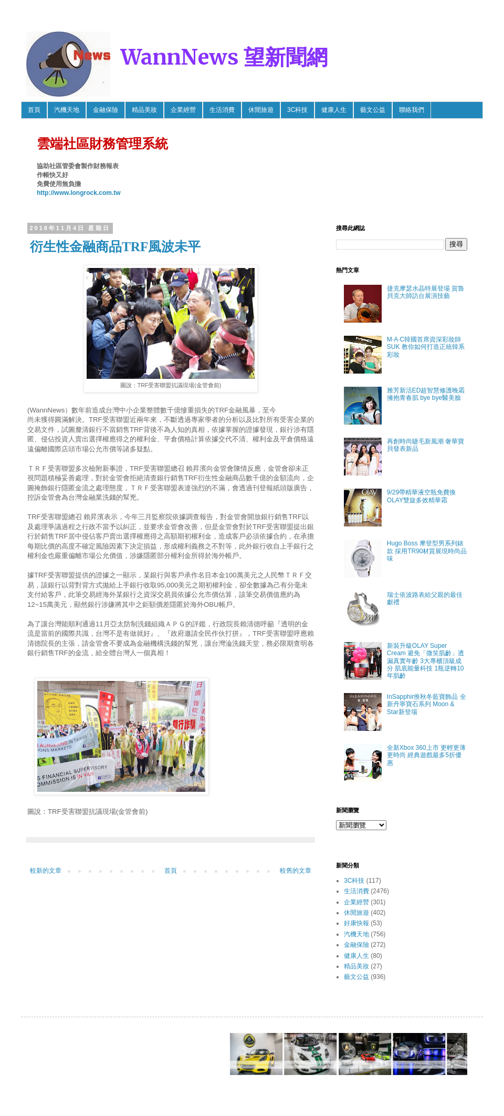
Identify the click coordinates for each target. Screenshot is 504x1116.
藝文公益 (372, 109)
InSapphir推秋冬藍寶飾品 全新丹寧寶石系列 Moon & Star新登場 (426, 704)
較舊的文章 (295, 870)
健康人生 (333, 109)
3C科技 (297, 109)
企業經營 (183, 109)
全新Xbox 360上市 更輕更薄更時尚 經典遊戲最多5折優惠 (426, 755)
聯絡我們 (411, 109)
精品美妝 (144, 109)
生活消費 (222, 109)
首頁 (34, 109)
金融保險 (105, 109)
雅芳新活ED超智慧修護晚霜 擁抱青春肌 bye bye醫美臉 (426, 394)
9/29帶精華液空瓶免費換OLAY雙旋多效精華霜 (421, 496)
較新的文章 (45, 870)
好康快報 (356, 923)
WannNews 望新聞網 (224, 57)
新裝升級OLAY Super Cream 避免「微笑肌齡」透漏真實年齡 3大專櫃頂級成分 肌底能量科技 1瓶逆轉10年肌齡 (425, 661)
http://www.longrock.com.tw (79, 193)
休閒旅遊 (261, 109)
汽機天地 (66, 109)
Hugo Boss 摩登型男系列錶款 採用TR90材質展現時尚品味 (427, 551)
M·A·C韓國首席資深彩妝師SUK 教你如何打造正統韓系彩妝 (426, 347)
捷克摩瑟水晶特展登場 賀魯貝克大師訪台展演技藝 (425, 292)
